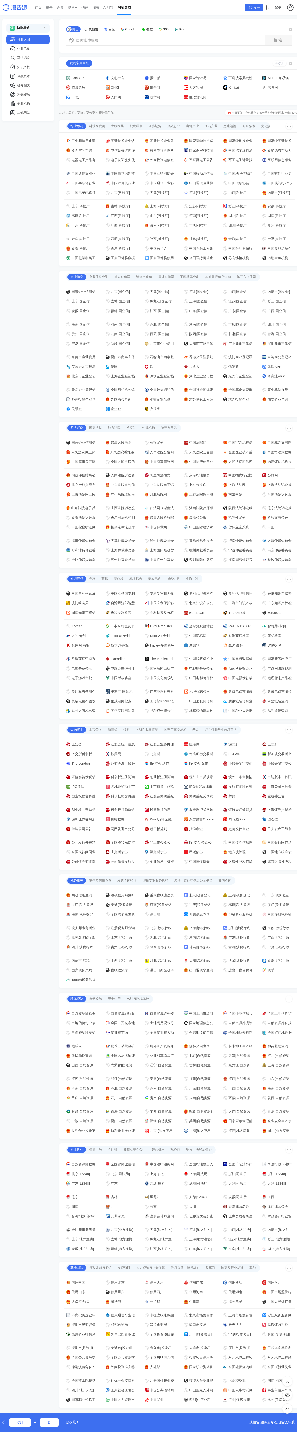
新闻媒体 (248, 126)
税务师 (175, 1149)
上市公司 (95, 729)
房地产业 (192, 126)
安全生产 (114, 998)
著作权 (118, 578)
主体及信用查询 (100, 880)
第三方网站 (169, 428)
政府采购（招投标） (185, 1267)
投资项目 (123, 1267)
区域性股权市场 (147, 729)
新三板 (112, 729)
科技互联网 (97, 126)
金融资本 (76, 729)
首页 (38, 7)
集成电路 (154, 578)
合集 (60, 7)
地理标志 (135, 578)
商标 (104, 578)
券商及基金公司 (134, 1149)
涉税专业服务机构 (155, 880)
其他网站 (76, 1267)
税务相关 (76, 880)
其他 (252, 1267)
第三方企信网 (246, 277)
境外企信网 (166, 277)
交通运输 (229, 126)
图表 (96, 7)
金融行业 (173, 126)
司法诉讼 (76, 428)
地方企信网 (122, 277)
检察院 (131, 428)
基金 (195, 729)
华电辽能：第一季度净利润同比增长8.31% (271, 112)
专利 (92, 578)
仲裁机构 (148, 428)
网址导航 (124, 7)
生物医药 (117, 126)
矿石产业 (211, 126)
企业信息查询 (98, 277)
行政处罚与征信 (100, 1267)
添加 (279, 63)
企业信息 (76, 277)
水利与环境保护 (138, 998)
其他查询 (224, 880)
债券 (126, 729)
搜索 (278, 40)
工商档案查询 (189, 277)
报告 (49, 7)
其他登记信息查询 (218, 277)
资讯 (72, 7)
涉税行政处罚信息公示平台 (193, 880)
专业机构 (76, 1149)
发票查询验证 (127, 880)
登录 (278, 7)
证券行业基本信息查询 (221, 729)
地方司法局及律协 (199, 1149)
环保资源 (76, 998)
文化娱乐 (267, 126)
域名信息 (173, 578)
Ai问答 (108, 7)
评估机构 (158, 1149)
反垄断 (210, 1267)
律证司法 (95, 1149)
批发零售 (136, 126)
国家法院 (95, 428)
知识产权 (76, 578)
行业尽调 (76, 126)
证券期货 (154, 126)
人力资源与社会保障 (150, 1267)
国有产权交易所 (175, 729)
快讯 (85, 7)
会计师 (112, 1149)
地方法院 (114, 428)
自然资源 (95, 998)
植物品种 (192, 578)
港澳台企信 (144, 277)
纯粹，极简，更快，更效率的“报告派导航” (87, 112)
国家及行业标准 (232, 1267)
